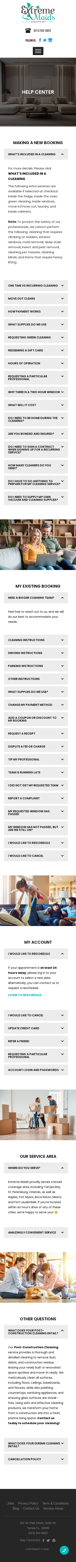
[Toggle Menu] (38, 51)
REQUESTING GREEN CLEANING (29, 337)
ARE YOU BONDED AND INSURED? (31, 434)
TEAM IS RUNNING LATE (24, 772)
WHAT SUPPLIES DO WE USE (27, 324)
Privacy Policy (28, 1503)
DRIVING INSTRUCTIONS (25, 653)
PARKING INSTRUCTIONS (25, 666)
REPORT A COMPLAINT (24, 798)
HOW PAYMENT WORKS (24, 311)
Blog (16, 1508)
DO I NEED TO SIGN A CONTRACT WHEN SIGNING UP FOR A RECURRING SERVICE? (34, 449)
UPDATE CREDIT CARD (23, 1028)
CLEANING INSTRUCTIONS (26, 640)
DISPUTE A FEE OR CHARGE (26, 746)
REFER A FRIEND (18, 1041)
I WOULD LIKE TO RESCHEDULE (29, 843)
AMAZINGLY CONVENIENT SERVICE (32, 1232)
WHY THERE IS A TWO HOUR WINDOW (34, 392)
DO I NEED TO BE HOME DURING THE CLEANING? (33, 419)
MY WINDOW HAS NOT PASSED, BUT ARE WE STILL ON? (33, 828)
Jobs (10, 1503)
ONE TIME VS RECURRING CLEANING (33, 286)
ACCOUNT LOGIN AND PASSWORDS (33, 1070)
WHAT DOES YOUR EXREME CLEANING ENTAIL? (34, 1444)
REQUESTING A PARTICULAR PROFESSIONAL (27, 377)
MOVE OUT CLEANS (21, 299)
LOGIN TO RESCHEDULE (25, 995)
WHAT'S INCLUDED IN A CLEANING (32, 154)
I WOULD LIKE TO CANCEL (25, 856)
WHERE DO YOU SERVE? (24, 1168)
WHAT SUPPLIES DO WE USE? (28, 692)
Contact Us (31, 1508)
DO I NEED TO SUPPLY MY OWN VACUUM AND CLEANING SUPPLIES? (33, 498)
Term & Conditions (55, 1503)
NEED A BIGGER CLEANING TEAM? (31, 598)
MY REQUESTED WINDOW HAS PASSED (29, 812)
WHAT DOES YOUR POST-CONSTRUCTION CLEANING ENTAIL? (33, 1331)
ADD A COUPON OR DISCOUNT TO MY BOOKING (32, 719)
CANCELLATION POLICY (24, 1459)
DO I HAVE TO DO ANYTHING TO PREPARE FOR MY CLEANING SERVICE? (34, 482)
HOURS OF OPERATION (24, 363)
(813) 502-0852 (42, 30)
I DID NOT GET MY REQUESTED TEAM (33, 785)
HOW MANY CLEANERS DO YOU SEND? (29, 466)
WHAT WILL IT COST (22, 405)
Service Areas (53, 1508)
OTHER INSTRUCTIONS (24, 679)
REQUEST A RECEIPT (21, 734)
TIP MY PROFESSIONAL (24, 759)
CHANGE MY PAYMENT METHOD (30, 705)
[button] (36, 154)
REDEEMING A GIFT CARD (25, 350)
